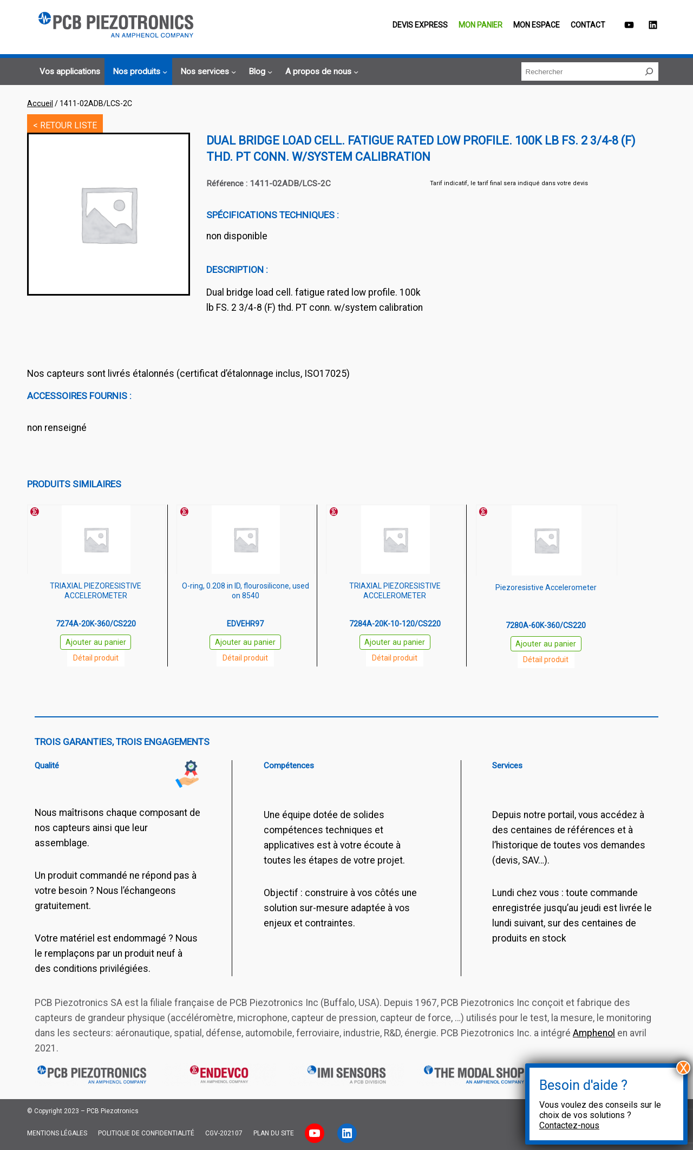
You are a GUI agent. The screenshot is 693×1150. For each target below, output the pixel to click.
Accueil (40, 103)
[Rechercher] (649, 71)
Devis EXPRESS (420, 25)
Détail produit (96, 658)
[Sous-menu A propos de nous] (320, 72)
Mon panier (480, 25)
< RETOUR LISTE (65, 125)
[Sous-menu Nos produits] (138, 72)
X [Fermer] (683, 1068)
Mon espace (536, 25)
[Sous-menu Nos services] (206, 72)
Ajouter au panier (96, 642)
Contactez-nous (569, 1125)
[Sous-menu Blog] (258, 72)
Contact (588, 25)
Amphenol (594, 1033)
